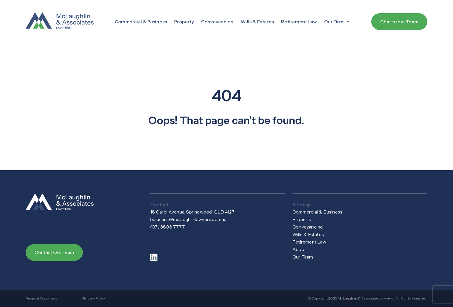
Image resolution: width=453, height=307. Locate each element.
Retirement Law (299, 22)
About (299, 249)
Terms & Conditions (41, 298)
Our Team (303, 257)
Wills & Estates (257, 22)
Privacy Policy (94, 298)
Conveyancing (217, 22)
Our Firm (337, 22)
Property (184, 22)
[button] (337, 21)
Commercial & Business (141, 22)
